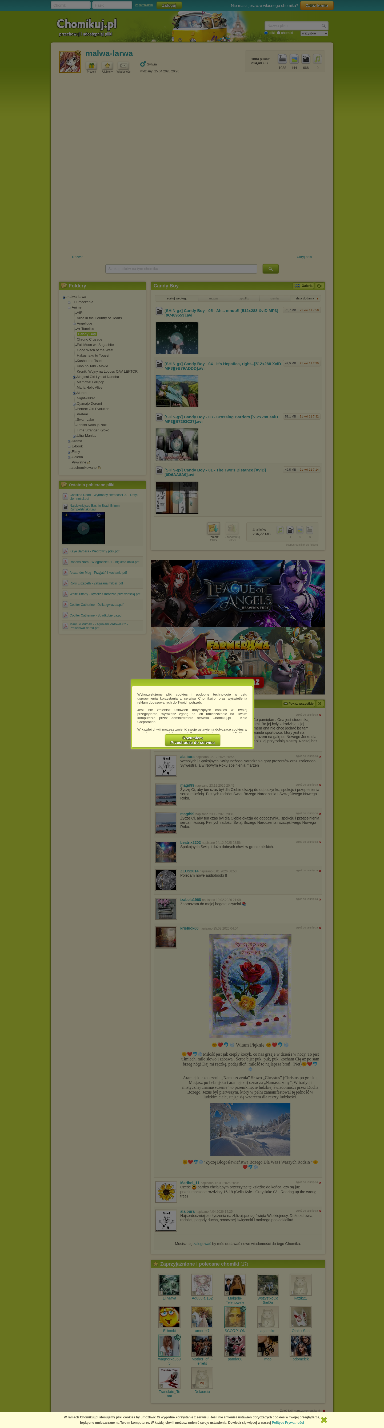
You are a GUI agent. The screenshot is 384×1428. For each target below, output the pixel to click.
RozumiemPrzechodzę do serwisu (193, 740)
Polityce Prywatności (288, 1423)
